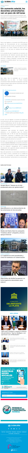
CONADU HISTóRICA (21, 37)
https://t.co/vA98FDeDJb (15, 108)
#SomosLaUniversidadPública (14, 103)
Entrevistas (16, 433)
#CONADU (8, 99)
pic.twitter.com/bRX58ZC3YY (11, 111)
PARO (10, 37)
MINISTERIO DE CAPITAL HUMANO (22, 38)
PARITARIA (6, 37)
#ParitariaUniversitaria (10, 90)
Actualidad (11, 433)
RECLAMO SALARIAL (14, 37)
